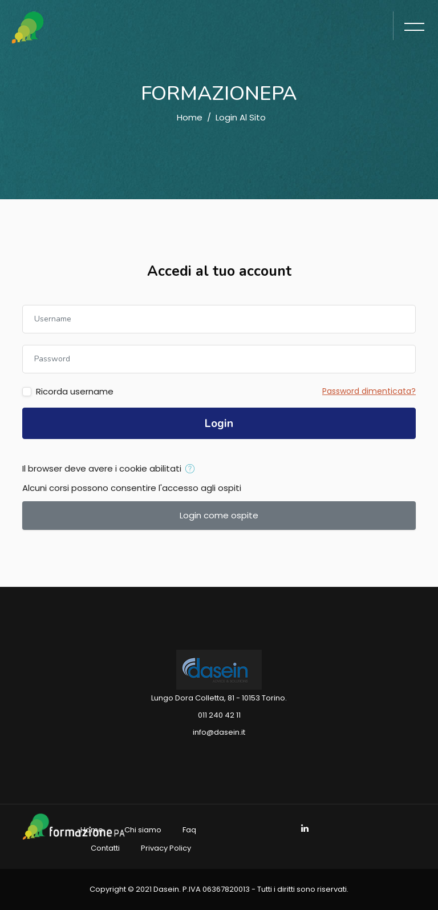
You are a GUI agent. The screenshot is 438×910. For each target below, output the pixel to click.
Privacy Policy (166, 848)
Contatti (105, 848)
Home (189, 117)
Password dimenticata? (369, 391)
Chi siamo (142, 829)
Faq (189, 829)
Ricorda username (74, 391)
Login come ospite (219, 515)
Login (219, 423)
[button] (192, 469)
